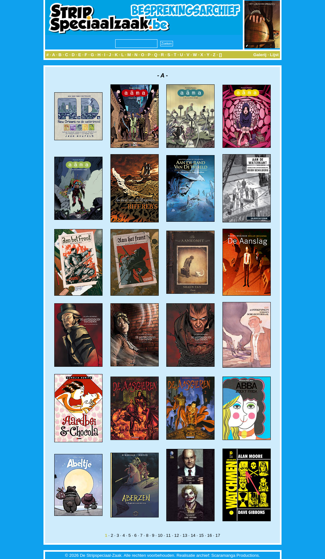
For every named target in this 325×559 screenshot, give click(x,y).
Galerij (260, 54)
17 (218, 535)
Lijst (274, 54)
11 (168, 535)
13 (184, 535)
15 (201, 535)
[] (220, 54)
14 (193, 535)
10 (160, 535)
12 (176, 535)
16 (209, 535)
